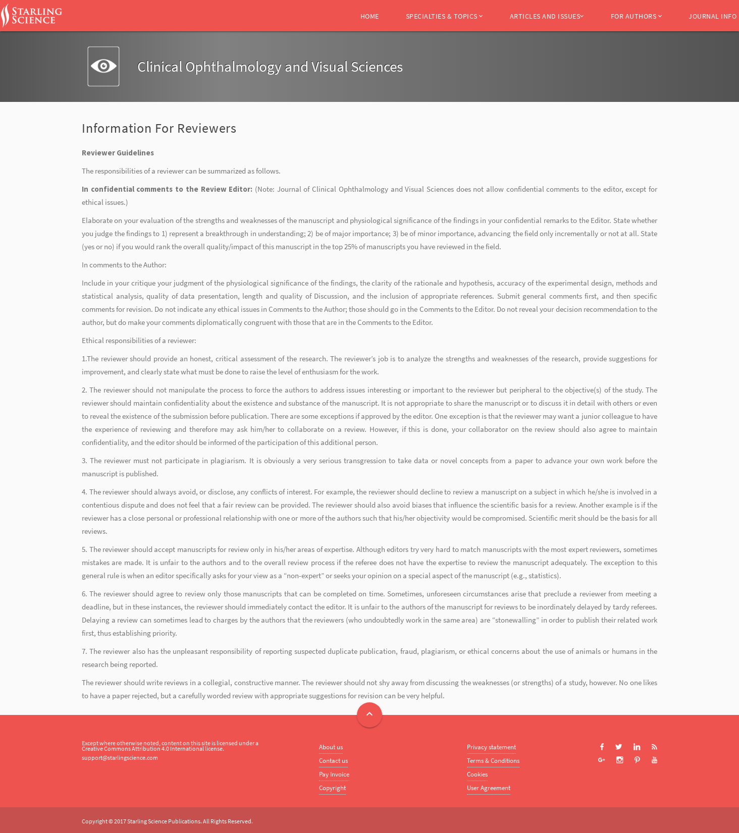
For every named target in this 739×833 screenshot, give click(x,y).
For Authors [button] (636, 16)
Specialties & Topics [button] (444, 16)
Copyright (332, 788)
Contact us (333, 760)
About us (331, 747)
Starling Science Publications (163, 821)
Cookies (477, 774)
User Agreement (488, 788)
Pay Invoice (334, 774)
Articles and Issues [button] (547, 16)
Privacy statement (491, 747)
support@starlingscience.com (120, 757)
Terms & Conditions (493, 760)
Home (369, 16)
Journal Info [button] (712, 16)
